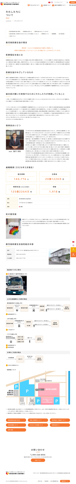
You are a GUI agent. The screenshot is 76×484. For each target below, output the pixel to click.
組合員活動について (13, 425)
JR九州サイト (11, 329)
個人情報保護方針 (54, 481)
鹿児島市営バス (12, 345)
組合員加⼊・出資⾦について (59, 420)
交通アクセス (12, 36)
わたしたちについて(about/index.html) (73, 249)
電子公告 (40, 481)
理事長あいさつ (46, 33)
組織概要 (54, 33)
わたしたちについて (33, 5)
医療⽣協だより (56, 425)
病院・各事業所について (59, 5)
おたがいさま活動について (36, 425)
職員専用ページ (65, 481)
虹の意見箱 (62, 33)
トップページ (8, 20)
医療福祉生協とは (27, 31)
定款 (21, 206)
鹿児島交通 (11, 347)
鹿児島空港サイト (12, 314)
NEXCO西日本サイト (13, 365)
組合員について (46, 5)
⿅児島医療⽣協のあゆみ (14, 420)
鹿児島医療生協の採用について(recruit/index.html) (73, 254)
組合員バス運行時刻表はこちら (18, 274)
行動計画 (46, 481)
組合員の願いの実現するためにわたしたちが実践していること (24, 33)
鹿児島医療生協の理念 (14, 31)
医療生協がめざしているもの (42, 31)
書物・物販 (10, 429)
